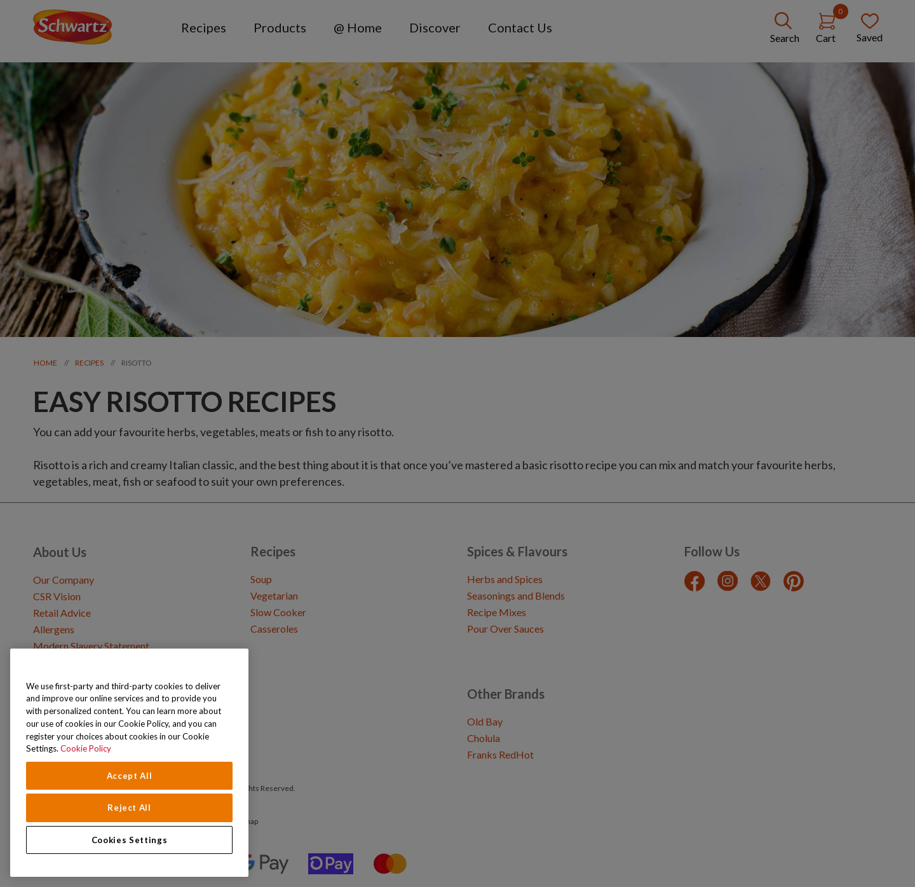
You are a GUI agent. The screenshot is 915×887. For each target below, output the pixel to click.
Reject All (129, 807)
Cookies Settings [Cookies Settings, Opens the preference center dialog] (130, 840)
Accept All (129, 776)
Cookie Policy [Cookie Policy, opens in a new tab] (85, 748)
